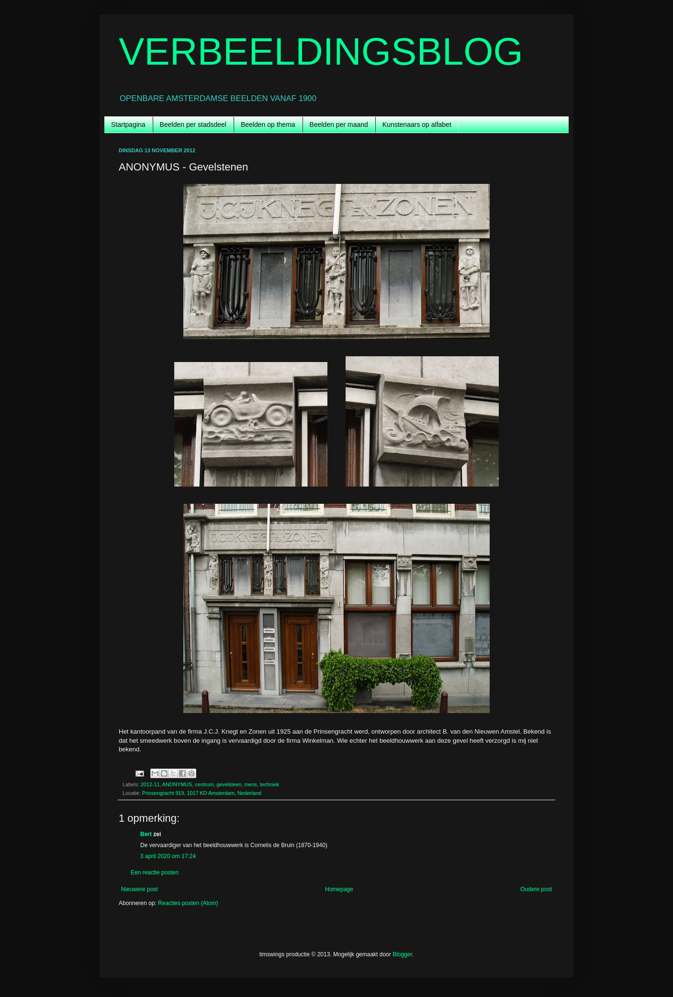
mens (251, 784)
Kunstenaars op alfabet (416, 124)
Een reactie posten (155, 872)
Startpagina (128, 124)
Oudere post (536, 889)
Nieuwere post (139, 889)
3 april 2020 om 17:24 (168, 856)
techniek (269, 784)
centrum (204, 784)
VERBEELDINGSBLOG (321, 51)
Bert (146, 834)
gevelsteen (228, 784)
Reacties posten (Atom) (188, 903)
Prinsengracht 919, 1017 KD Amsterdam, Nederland (201, 793)
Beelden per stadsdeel (193, 124)
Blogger (402, 954)
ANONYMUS (177, 784)
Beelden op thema (268, 124)
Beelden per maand (339, 124)
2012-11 (150, 784)
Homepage (339, 889)
